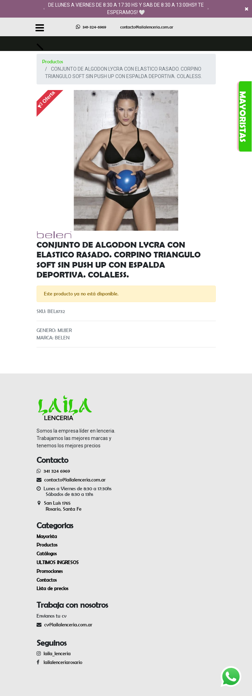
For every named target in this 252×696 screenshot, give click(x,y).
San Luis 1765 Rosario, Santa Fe (59, 506)
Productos (52, 61)
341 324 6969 (57, 471)
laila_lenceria (57, 653)
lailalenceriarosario (61, 662)
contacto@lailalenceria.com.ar (146, 27)
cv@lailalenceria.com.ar (68, 624)
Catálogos (47, 553)
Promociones (50, 571)
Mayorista (47, 536)
